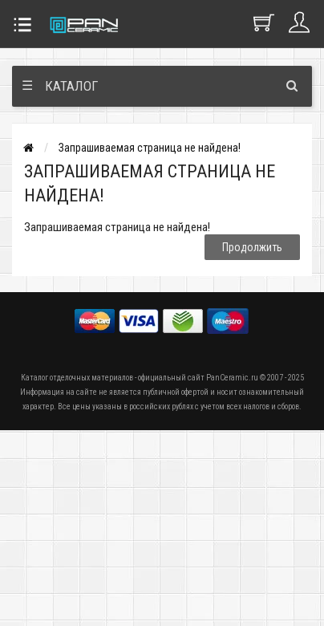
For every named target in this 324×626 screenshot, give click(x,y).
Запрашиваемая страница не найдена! (150, 147)
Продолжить (252, 247)
